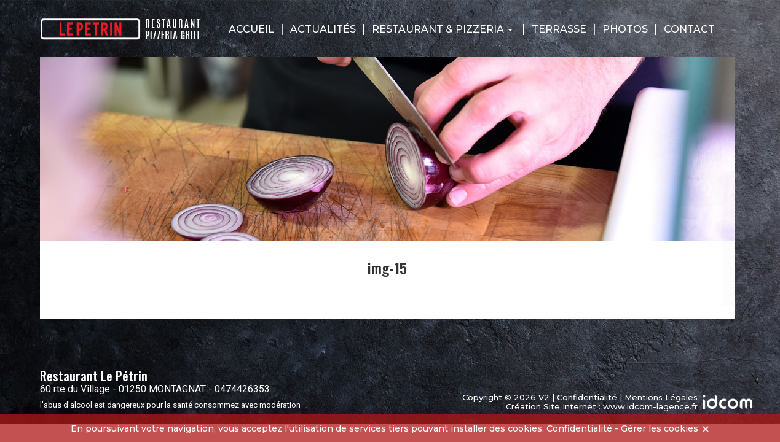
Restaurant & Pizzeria (442, 29)
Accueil (251, 29)
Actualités (323, 29)
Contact (689, 29)
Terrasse (559, 29)
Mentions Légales (661, 397)
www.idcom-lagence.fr (650, 406)
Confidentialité (587, 397)
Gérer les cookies (659, 428)
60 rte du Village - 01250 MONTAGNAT (123, 389)
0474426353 (242, 389)
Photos (625, 29)
